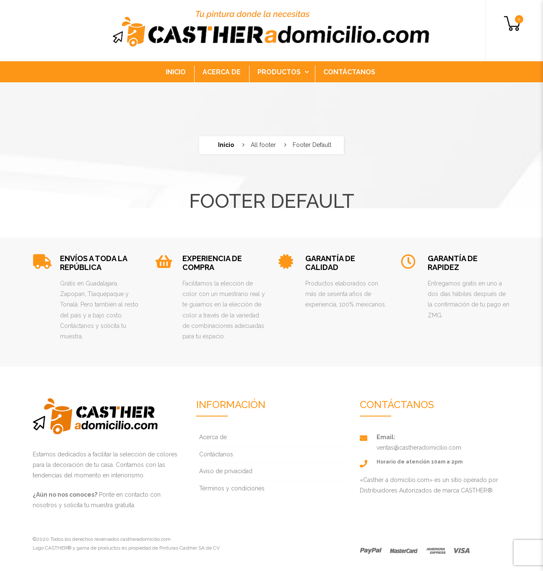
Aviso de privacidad (225, 471)
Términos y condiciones (232, 488)
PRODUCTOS (279, 72)
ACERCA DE (222, 72)
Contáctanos (216, 454)
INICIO (176, 72)
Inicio (226, 144)
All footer (263, 144)
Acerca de (213, 437)
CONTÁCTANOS (349, 72)
